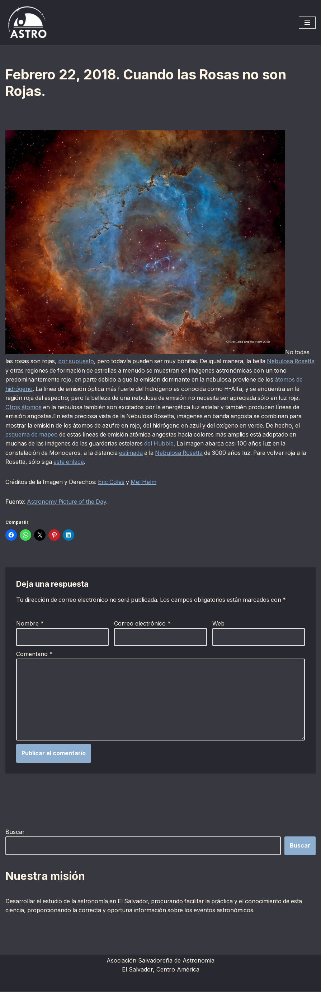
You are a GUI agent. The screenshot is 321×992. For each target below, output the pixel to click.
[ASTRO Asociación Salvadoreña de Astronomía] (26, 22)
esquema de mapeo (87, 434)
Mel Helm (148, 482)
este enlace (113, 462)
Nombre (30, 624)
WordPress (197, 984)
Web (218, 624)
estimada (173, 453)
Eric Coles (114, 482)
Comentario (34, 654)
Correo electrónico (142, 624)
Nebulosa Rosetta (223, 453)
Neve (116, 984)
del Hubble (212, 444)
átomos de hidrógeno (34, 388)
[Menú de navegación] (307, 23)
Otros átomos (69, 407)
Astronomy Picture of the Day (68, 502)
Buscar (15, 832)
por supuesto (78, 361)
